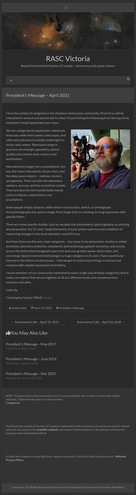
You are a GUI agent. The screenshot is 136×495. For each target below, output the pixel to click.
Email (47, 297)
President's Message (71, 308)
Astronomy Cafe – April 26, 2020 (101, 322)
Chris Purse (13, 348)
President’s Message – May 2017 (31, 344)
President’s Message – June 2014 (31, 359)
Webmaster (13, 363)
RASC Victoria (68, 58)
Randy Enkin (19, 308)
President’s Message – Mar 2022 (31, 373)
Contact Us (13, 402)
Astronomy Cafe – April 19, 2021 (35, 322)
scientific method (47, 429)
